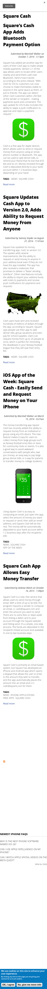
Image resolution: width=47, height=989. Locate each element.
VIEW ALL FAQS (41, 864)
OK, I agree (8, 984)
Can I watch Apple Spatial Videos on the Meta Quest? (23, 859)
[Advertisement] (23, 733)
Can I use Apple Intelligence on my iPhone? (20, 851)
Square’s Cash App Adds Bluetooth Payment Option (21, 34)
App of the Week (12, 547)
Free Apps (8, 697)
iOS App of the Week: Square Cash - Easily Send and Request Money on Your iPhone (22, 391)
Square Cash (26, 178)
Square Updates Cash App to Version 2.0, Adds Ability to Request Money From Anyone (23, 213)
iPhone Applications (22, 694)
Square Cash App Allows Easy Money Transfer (22, 572)
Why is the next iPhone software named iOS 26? (19, 843)
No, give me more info (29, 984)
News (14, 178)
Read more (9, 184)
